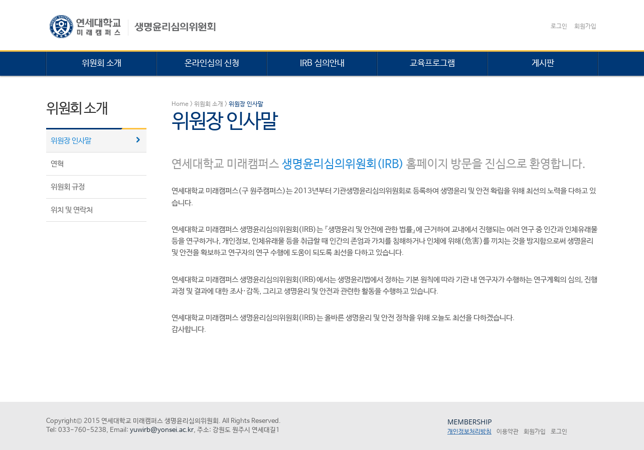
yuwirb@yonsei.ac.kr (162, 430)
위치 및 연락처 (72, 210)
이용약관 (508, 431)
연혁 (57, 164)
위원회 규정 (68, 187)
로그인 (559, 26)
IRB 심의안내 (322, 63)
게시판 (543, 63)
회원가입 (585, 26)
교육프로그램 (432, 63)
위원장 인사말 (71, 140)
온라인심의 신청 (212, 63)
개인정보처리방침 (469, 431)
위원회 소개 (101, 63)
